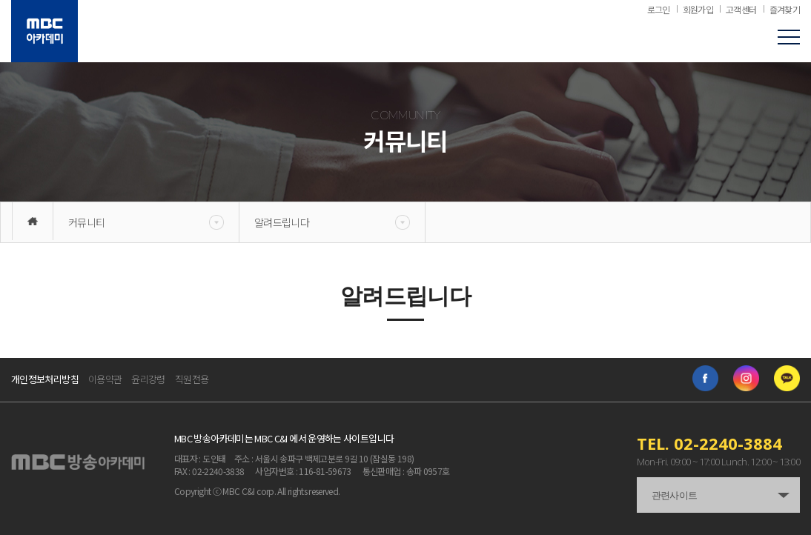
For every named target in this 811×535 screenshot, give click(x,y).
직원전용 (191, 379)
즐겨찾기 (784, 10)
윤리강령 (148, 379)
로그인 (658, 10)
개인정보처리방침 (45, 379)
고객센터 (741, 10)
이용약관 (105, 379)
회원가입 (698, 10)
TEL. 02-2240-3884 (709, 443)
